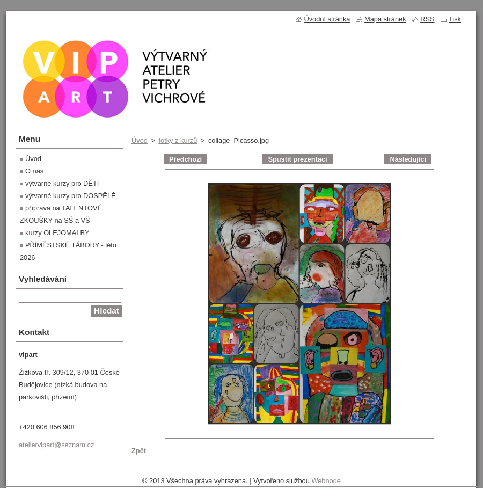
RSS (427, 19)
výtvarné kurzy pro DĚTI (62, 183)
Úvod (139, 140)
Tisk (455, 19)
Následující (408, 159)
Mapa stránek (385, 19)
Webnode (326, 481)
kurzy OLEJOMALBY (57, 233)
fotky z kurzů (177, 140)
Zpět (138, 451)
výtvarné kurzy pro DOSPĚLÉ (70, 196)
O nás (34, 171)
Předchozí (185, 159)
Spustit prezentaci (297, 159)
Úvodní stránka (327, 19)
